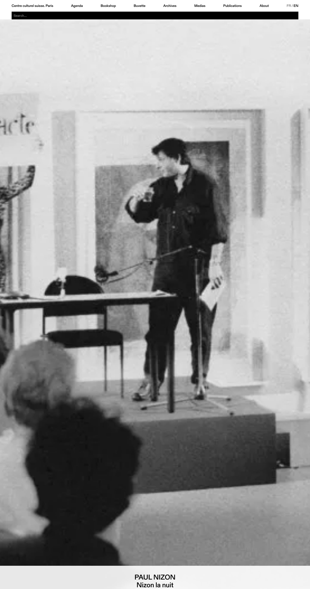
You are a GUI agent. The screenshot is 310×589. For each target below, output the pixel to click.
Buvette (140, 6)
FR (289, 6)
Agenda (77, 6)
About (264, 6)
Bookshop (108, 6)
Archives (169, 6)
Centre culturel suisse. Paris (32, 6)
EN (296, 6)
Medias (199, 6)
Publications (232, 6)
